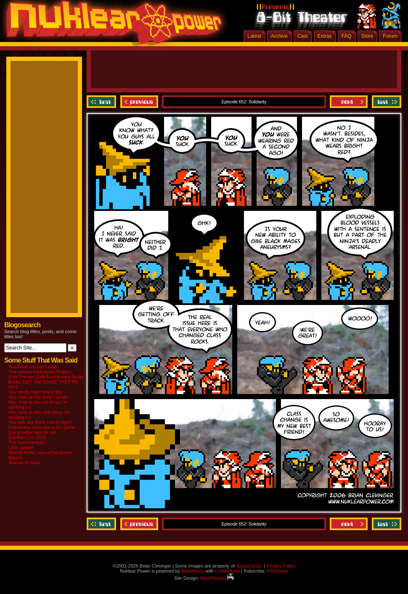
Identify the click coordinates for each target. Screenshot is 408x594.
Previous (139, 102)
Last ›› (385, 102)
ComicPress (227, 570)
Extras (325, 36)
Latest (254, 36)
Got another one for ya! (32, 432)
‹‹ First (102, 102)
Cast (302, 36)
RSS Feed (277, 570)
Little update (21, 447)
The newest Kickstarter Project (39, 371)
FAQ (347, 36)
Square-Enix (249, 565)
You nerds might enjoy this (35, 391)
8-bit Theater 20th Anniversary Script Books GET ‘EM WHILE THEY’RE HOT (45, 381)
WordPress (192, 570)
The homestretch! (26, 442)
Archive (279, 36)
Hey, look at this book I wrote (37, 397)
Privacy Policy (280, 565)
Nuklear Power (111, 25)
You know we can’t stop (32, 366)
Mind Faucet (217, 578)
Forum (390, 36)
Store (367, 36)
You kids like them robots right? (40, 422)
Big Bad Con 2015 (27, 437)
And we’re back (24, 462)
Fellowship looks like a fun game (41, 427)
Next (349, 102)
